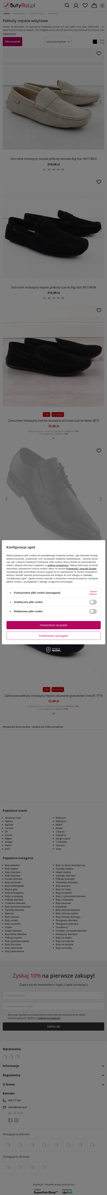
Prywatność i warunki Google (81, 568)
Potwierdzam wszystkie (53, 625)
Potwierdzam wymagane (53, 635)
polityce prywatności (58, 565)
